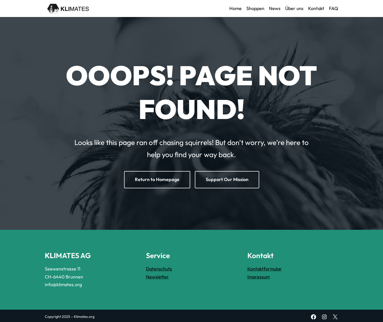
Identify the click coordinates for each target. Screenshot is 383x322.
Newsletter (157, 277)
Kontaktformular (264, 269)
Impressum (258, 277)
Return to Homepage (157, 179)
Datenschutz (159, 269)
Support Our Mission (227, 179)
